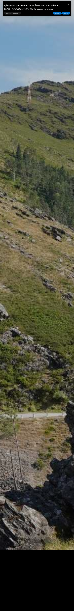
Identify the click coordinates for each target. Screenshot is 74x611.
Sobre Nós (52, 7)
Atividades (28, 7)
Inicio (20, 7)
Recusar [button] (57, 607)
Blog (45, 7)
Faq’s (37, 9)
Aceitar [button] (66, 607)
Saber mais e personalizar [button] (12, 607)
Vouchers (38, 7)
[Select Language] (65, 7)
